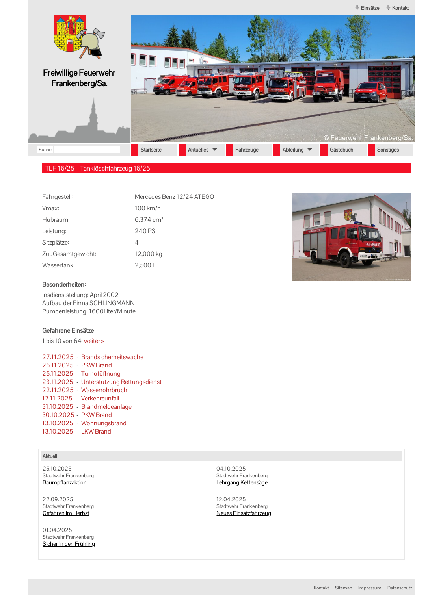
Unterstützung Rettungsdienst (121, 382)
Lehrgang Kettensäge (242, 482)
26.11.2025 (57, 365)
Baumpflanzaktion (65, 482)
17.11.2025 (57, 398)
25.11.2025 (57, 373)
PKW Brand (96, 365)
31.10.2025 (57, 406)
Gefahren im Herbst (66, 513)
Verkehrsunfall (100, 398)
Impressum (370, 588)
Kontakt (400, 8)
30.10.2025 (58, 415)
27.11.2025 (57, 357)
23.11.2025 (57, 382)
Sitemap (343, 588)
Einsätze (370, 8)
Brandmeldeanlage (106, 406)
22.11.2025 (57, 390)
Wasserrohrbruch (104, 390)
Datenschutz (399, 588)
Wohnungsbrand (104, 423)
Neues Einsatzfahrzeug (243, 513)
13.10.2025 (57, 423)
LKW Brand (96, 431)
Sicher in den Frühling (69, 543)
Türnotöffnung (101, 373)
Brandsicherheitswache (112, 357)
